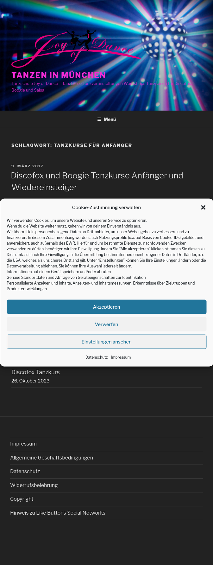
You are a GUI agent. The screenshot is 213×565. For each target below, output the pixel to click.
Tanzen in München (58, 75)
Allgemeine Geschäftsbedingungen (51, 458)
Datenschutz (96, 357)
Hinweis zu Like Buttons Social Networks (57, 513)
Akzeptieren (106, 307)
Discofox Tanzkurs (35, 372)
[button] (203, 207)
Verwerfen (106, 324)
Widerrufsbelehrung (34, 485)
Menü (106, 119)
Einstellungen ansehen (106, 342)
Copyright (21, 499)
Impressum (121, 357)
